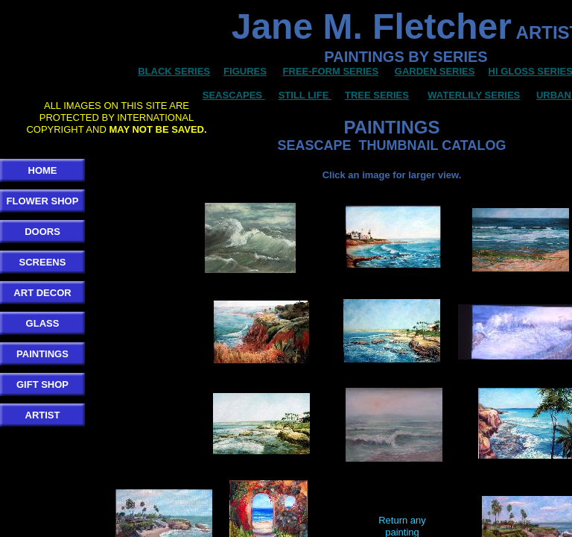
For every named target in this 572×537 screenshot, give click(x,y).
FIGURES (245, 71)
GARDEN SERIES (435, 71)
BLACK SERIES (174, 71)
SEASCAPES (232, 95)
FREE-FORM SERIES (331, 71)
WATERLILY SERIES (474, 95)
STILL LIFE (305, 95)
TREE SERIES (377, 95)
